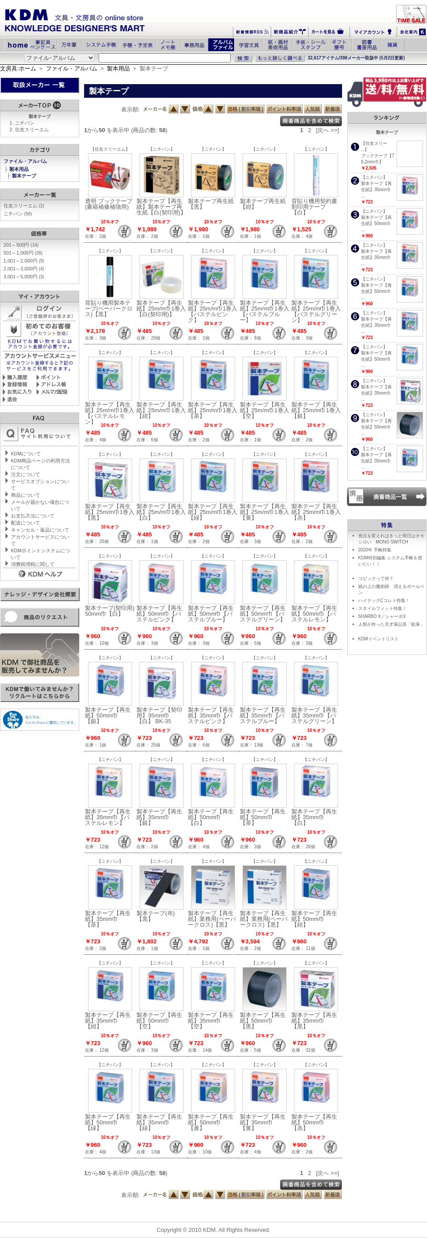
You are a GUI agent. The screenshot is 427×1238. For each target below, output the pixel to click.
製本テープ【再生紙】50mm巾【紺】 (314, 919)
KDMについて (26, 453)
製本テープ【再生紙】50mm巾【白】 (211, 817)
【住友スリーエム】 (110, 149)
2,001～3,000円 (24, 268)
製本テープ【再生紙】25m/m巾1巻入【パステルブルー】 (264, 311)
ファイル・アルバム (71, 68)
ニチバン (24, 123)
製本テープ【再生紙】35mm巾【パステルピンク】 (211, 715)
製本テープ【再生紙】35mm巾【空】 (211, 1021)
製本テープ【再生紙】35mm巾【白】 (314, 817)
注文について (25, 474)
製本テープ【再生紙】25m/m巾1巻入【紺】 (161, 410)
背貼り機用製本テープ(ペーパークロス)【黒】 (109, 308)
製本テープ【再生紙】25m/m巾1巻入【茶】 (212, 410)
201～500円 (21, 245)
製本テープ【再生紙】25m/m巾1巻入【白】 (161, 512)
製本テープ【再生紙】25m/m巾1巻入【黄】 (264, 512)
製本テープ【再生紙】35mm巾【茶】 (108, 919)
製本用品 (118, 68)
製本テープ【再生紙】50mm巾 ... (376, 223)
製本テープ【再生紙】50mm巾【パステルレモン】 (314, 614)
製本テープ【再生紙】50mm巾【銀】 (108, 715)
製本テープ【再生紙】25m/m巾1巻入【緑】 (212, 512)
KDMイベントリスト (378, 638)
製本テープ (24, 175)
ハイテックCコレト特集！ (384, 600)
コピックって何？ (376, 578)
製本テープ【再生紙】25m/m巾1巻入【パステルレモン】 (109, 413)
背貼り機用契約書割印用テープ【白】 (314, 207)
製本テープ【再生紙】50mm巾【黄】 (211, 1122)
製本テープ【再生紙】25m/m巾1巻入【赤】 (316, 512)
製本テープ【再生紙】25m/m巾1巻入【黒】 (109, 512)
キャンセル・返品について (40, 529)
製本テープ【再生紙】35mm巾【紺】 (108, 1021)
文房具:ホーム (18, 68)
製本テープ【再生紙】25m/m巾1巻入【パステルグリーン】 (316, 311)
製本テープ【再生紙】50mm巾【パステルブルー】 (211, 614)
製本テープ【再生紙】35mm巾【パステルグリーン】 (314, 715)
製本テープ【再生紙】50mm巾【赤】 (314, 1122)
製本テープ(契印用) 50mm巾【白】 (112, 611)
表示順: (130, 109)
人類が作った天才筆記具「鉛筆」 (391, 624)
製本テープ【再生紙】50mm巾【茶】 (263, 817)
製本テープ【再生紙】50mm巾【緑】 (108, 1122)
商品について (25, 495)
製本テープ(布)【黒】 (155, 916)
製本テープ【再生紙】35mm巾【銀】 (159, 817)
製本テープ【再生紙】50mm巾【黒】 (263, 1021)
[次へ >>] (327, 130)
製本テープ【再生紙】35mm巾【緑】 (159, 1122)
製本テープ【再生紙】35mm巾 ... (376, 189)
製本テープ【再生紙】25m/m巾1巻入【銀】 (316, 410)
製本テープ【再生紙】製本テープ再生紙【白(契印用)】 (161, 207)
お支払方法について (33, 515)
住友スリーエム (32, 129)
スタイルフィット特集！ (382, 608)
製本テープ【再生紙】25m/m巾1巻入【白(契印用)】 (161, 308)
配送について (25, 522)
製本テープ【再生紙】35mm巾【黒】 (314, 1021)
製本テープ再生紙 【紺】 (265, 204)
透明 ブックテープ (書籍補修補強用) (109, 204)
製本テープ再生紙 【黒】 (213, 204)
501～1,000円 (23, 252)
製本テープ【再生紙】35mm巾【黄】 (263, 1122)
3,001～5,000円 (24, 276)
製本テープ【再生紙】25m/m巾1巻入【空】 (264, 410)
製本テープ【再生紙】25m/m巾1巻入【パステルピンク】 (212, 311)
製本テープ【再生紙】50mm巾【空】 (159, 1021)
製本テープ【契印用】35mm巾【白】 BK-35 (159, 715)
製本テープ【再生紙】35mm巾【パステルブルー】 (263, 715)
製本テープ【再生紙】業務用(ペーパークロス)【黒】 (212, 919)
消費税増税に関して (33, 564)
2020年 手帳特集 (374, 549)
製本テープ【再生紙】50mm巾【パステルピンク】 (159, 614)
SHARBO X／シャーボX (382, 616)
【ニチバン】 (161, 149)
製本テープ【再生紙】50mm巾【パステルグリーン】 (263, 614)
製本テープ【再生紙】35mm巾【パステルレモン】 (108, 817)
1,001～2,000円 (24, 260)
